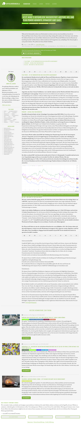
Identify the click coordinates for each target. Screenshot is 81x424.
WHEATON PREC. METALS (8, 143)
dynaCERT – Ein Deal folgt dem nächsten (34, 63)
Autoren (54, 4)
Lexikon (41, 4)
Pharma (13, 114)
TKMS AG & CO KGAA (7, 132)
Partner (47, 4)
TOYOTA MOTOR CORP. (7, 139)
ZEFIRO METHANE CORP (7, 141)
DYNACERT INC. (6, 137)
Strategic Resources (7, 118)
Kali (4, 116)
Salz (8, 116)
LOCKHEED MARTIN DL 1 (7, 135)
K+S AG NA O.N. (6, 131)
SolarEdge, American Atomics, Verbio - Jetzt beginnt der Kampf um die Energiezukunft (43, 379)
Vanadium (5, 122)
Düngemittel (6, 114)
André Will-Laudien (40, 44)
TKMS (13, 116)
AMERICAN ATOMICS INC (7, 151)
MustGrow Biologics (12, 111)
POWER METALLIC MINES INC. (8, 147)
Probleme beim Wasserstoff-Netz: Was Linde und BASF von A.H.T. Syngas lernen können (43, 317)
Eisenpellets (11, 120)
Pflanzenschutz (14, 115)
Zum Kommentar (26, 338)
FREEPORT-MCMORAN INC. (8, 148)
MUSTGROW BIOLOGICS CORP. (8, 129)
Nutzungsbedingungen (30, 302)
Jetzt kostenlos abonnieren (31, 53)
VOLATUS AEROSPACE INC (8, 150)
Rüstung (16, 122)
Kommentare (26, 4)
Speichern (40, 416)
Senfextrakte (6, 115)
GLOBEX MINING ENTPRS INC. (8, 144)
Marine (14, 119)
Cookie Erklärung (49, 422)
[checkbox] (1, 413)
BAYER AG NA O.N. (6, 128)
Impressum (30, 422)
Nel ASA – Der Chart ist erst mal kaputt (34, 64)
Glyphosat (14, 112)
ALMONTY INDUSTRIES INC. (8, 136)
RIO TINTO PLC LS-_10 (7, 146)
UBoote (5, 120)
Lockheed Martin (6, 119)
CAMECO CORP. (6, 154)
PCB (8, 112)
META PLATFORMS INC (7, 152)
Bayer (4, 111)
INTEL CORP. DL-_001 (7, 140)
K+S (4, 112)
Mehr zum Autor (6, 105)
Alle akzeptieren (13, 416)
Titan (11, 122)
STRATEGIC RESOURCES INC (8, 133)
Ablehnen (67, 416)
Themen (34, 4)
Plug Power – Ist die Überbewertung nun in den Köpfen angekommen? (40, 61)
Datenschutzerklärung (39, 422)
